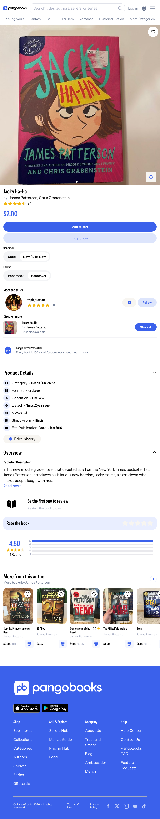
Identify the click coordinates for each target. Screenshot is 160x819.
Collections (22, 739)
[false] (129, 302)
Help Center (131, 731)
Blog (88, 754)
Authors (20, 757)
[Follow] (147, 302)
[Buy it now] (80, 238)
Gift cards (21, 783)
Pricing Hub (59, 748)
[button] (80, 373)
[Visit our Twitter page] (117, 806)
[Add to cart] (80, 227)
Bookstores (22, 731)
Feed (53, 757)
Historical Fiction (111, 19)
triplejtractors (36, 300)
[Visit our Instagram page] (126, 806)
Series (18, 775)
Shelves (19, 766)
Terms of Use (73, 806)
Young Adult (15, 19)
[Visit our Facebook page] (108, 806)
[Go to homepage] (15, 8)
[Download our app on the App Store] (26, 708)
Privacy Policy (94, 806)
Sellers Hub (58, 731)
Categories (22, 748)
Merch (90, 771)
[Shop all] (146, 327)
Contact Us (130, 739)
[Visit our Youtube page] (135, 806)
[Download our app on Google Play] (55, 708)
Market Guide (60, 739)
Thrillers (67, 19)
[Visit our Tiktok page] (144, 806)
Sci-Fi (51, 19)
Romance (86, 19)
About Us (93, 731)
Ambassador (95, 762)
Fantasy (35, 19)
